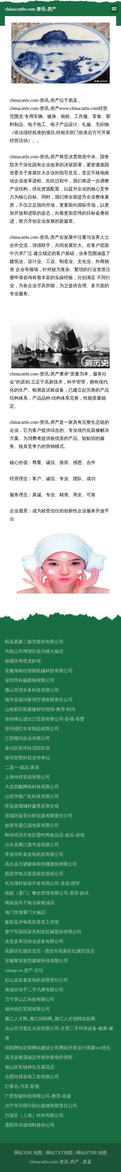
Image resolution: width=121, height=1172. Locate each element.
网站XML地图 (28, 1152)
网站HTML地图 (91, 1152)
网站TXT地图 (59, 1152)
